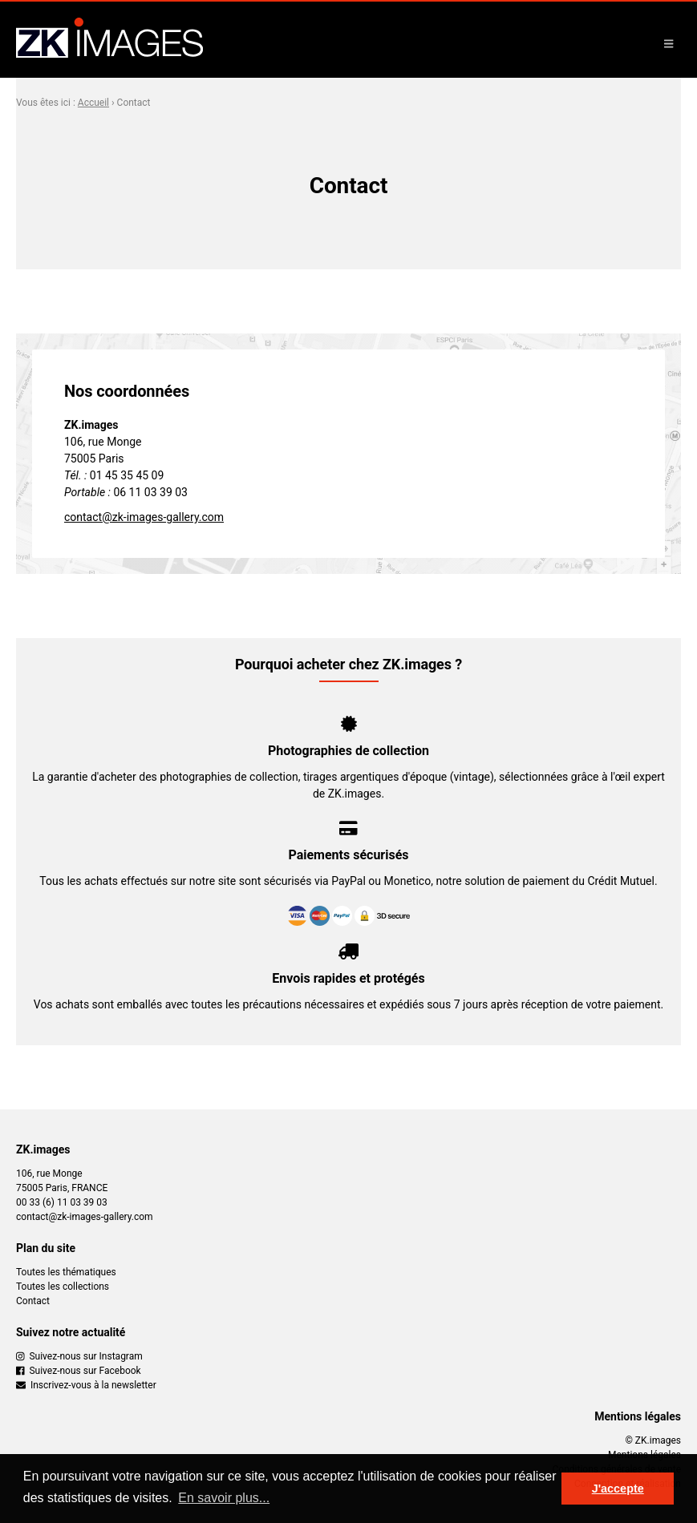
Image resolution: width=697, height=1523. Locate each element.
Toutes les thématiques (66, 1272)
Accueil (93, 102)
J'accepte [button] (618, 1488)
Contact (33, 1301)
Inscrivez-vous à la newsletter (86, 1385)
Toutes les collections (62, 1286)
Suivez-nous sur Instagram (79, 1356)
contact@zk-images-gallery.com (144, 517)
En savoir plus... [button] (223, 1498)
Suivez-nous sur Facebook (78, 1370)
